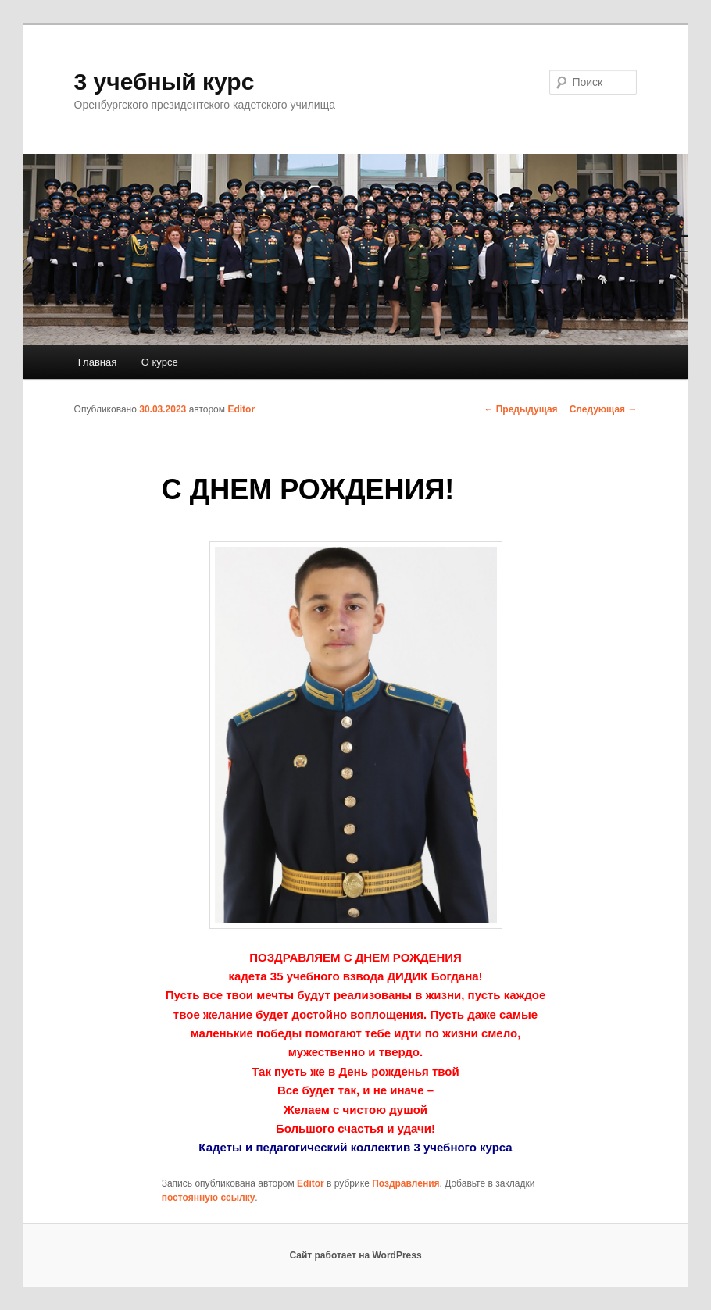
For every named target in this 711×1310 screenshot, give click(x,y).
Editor (241, 409)
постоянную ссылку (208, 1197)
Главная (97, 362)
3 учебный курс (164, 82)
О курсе (159, 362)
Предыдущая (520, 409)
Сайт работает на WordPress (355, 1255)
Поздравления (405, 1183)
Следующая (604, 409)
